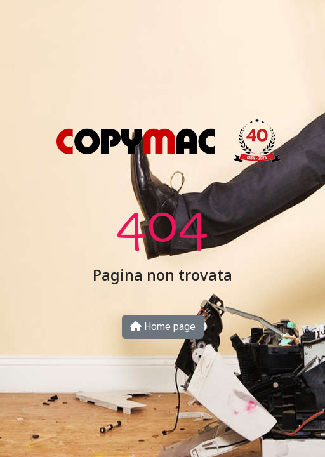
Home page (163, 327)
